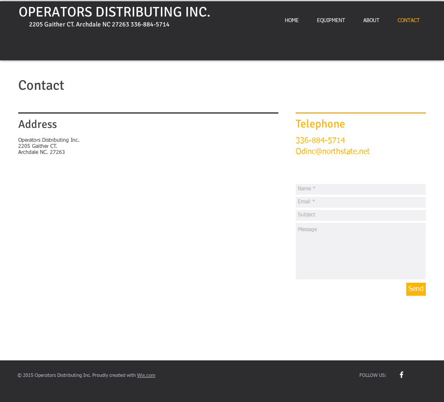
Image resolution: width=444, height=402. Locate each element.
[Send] (416, 289)
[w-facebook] (401, 374)
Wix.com (146, 375)
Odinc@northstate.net (333, 152)
